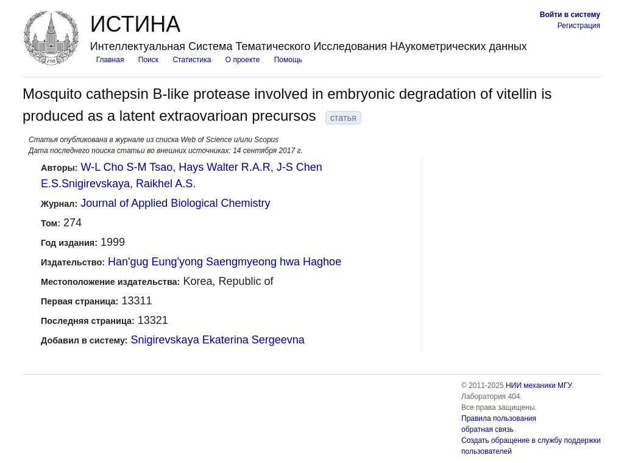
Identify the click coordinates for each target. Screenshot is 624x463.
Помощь (288, 60)
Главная (110, 60)
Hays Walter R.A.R (224, 167)
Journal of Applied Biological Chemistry (175, 203)
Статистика (191, 60)
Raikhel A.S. (166, 184)
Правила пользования (498, 418)
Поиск (148, 60)
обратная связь (487, 429)
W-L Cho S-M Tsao (127, 167)
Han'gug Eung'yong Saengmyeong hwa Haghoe (224, 262)
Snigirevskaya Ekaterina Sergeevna (218, 340)
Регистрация (579, 25)
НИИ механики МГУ (539, 385)
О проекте (242, 60)
